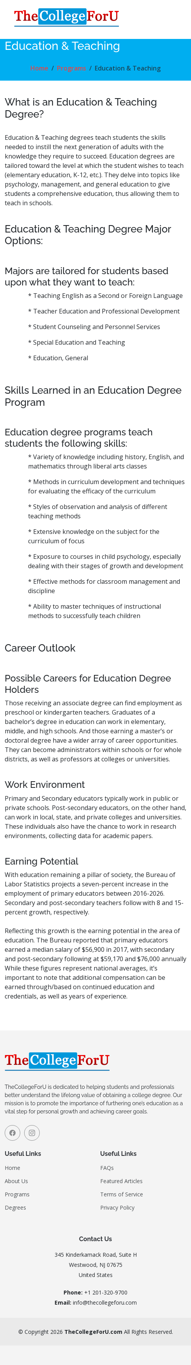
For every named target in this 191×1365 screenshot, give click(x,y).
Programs (71, 68)
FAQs (107, 1168)
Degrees (15, 1207)
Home (39, 68)
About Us (16, 1181)
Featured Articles (121, 1181)
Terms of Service (121, 1194)
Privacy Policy (117, 1207)
